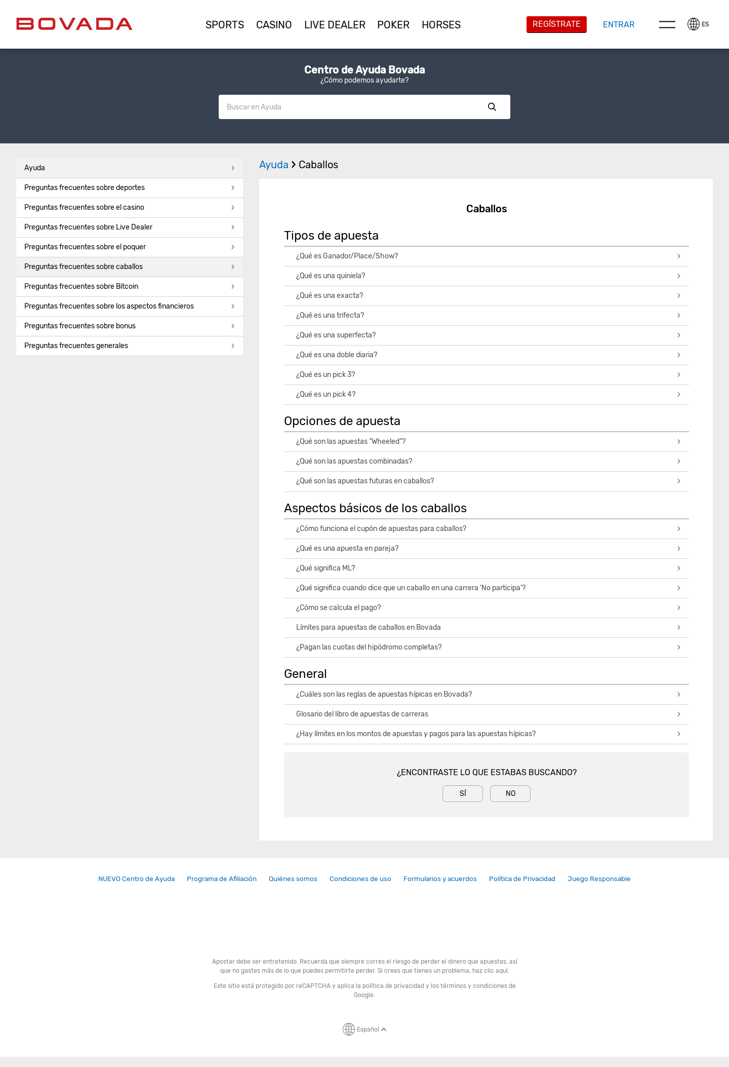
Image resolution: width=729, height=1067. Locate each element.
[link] (136, 878)
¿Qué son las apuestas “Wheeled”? (488, 441)
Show (492, 107)
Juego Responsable (599, 878)
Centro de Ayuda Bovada (364, 70)
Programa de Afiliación (222, 878)
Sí (463, 793)
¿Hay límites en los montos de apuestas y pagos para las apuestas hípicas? (488, 734)
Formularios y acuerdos (440, 878)
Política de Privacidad (522, 878)
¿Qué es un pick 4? (488, 394)
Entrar (619, 24)
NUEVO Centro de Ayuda (136, 878)
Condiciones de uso (360, 878)
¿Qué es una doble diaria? (488, 355)
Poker (393, 25)
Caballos (318, 165)
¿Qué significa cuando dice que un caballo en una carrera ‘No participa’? (488, 588)
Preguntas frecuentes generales (129, 345)
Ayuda (129, 168)
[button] (225, 24)
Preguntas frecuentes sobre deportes (129, 187)
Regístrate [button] (557, 24)
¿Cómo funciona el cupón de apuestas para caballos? (488, 528)
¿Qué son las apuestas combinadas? (488, 461)
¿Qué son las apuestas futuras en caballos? (488, 481)
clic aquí (496, 970)
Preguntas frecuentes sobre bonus (129, 326)
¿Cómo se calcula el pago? (488, 607)
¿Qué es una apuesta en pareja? (488, 548)
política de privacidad (393, 985)
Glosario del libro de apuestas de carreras (488, 714)
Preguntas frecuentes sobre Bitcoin (129, 286)
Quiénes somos (293, 878)
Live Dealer (335, 25)
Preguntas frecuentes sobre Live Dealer (129, 227)
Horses (441, 25)
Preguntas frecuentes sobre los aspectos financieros (129, 306)
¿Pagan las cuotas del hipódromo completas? (488, 647)
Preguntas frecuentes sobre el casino (129, 207)
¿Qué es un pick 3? (488, 374)
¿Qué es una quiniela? (488, 276)
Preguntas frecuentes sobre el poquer (129, 247)
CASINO (274, 25)
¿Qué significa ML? (488, 568)
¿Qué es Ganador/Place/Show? (488, 256)
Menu (667, 24)
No (510, 793)
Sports (225, 25)
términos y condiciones (473, 985)
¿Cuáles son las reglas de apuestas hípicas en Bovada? (488, 694)
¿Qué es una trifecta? (488, 315)
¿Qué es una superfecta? (488, 335)
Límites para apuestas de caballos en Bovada (488, 627)
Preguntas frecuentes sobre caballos (129, 266)
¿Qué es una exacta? (488, 295)
